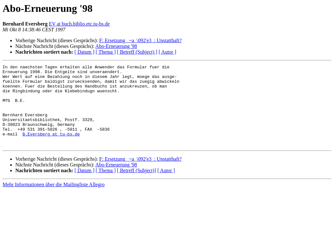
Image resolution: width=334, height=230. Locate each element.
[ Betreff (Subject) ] (137, 52)
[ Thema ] (106, 52)
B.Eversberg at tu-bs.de (51, 148)
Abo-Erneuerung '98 (116, 46)
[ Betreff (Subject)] (136, 186)
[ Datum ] (84, 52)
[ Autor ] (167, 52)
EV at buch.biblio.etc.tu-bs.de (79, 24)
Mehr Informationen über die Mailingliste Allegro (53, 200)
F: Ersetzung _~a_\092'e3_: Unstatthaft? (140, 40)
